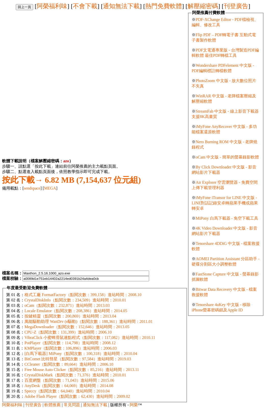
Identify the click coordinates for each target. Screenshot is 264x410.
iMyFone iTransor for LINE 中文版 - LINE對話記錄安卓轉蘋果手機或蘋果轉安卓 (225, 202)
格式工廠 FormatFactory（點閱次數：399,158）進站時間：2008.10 (82, 295)
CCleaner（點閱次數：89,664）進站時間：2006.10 (68, 364)
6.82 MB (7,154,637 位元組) (71, 179)
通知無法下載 (121, 6)
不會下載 (85, 6)
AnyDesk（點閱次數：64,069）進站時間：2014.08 (68, 385)
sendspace (32, 188)
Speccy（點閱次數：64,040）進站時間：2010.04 (67, 391)
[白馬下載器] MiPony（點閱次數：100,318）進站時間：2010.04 (80, 353)
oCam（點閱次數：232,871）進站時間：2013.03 (67, 305)
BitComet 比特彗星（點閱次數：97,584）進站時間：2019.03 (77, 359)
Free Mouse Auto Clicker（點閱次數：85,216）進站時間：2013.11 (81, 369)
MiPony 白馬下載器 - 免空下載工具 (227, 218)
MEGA (50, 188)
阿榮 (134, 405)
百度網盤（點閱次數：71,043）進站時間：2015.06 (69, 380)
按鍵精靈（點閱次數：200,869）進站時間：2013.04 (70, 316)
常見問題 (72, 405)
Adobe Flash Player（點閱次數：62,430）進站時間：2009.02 (77, 396)
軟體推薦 (52, 405)
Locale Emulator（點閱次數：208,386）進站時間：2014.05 (75, 311)
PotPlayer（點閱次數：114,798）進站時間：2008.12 (70, 343)
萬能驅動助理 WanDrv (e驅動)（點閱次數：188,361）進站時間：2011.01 (88, 321)
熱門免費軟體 (163, 6)
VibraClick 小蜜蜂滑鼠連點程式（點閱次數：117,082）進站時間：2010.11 (89, 337)
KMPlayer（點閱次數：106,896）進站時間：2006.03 (70, 348)
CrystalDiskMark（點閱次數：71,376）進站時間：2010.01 (75, 375)
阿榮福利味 (52, 6)
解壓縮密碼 (203, 6)
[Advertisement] (45, 46)
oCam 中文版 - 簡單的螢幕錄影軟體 (227, 157)
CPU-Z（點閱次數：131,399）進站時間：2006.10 (68, 332)
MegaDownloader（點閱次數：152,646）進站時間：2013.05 (76, 327)
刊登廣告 (236, 6)
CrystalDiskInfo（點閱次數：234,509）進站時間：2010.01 (75, 300)
